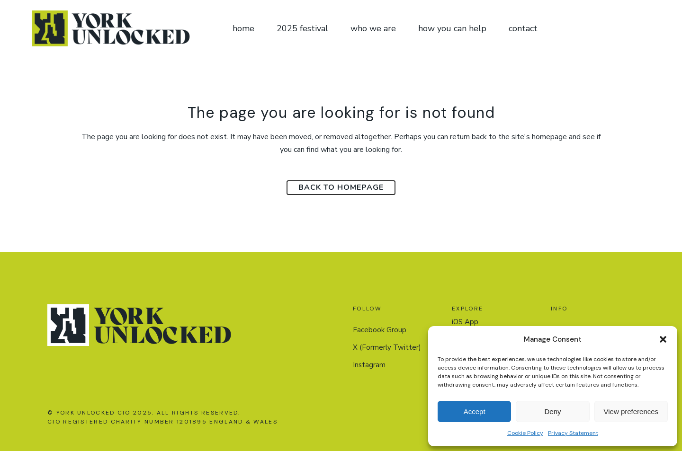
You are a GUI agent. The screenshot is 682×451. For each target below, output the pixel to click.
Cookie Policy (525, 433)
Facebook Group (379, 330)
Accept (474, 411)
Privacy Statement (573, 433)
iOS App (465, 322)
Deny (552, 411)
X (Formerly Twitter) (387, 347)
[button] (663, 339)
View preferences (631, 411)
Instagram (369, 365)
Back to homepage (341, 187)
